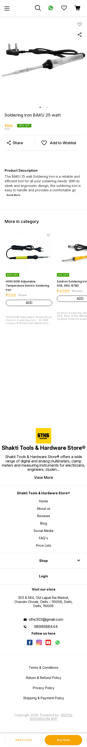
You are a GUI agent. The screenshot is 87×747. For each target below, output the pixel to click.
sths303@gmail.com (46, 619)
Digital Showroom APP (51, 717)
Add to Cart (23, 740)
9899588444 (46, 626)
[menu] (7, 8)
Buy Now (63, 740)
